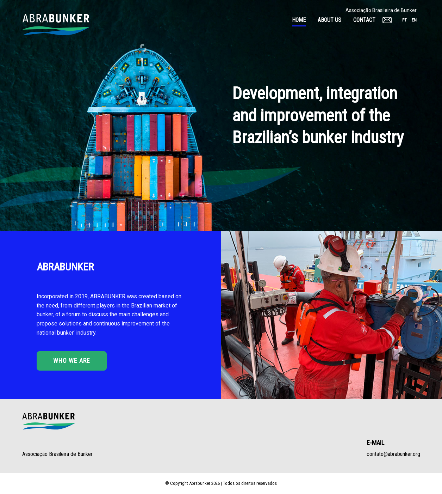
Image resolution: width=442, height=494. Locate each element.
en (414, 20)
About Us (329, 20)
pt (404, 20)
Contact (364, 20)
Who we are (71, 360)
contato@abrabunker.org (393, 454)
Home (299, 20)
